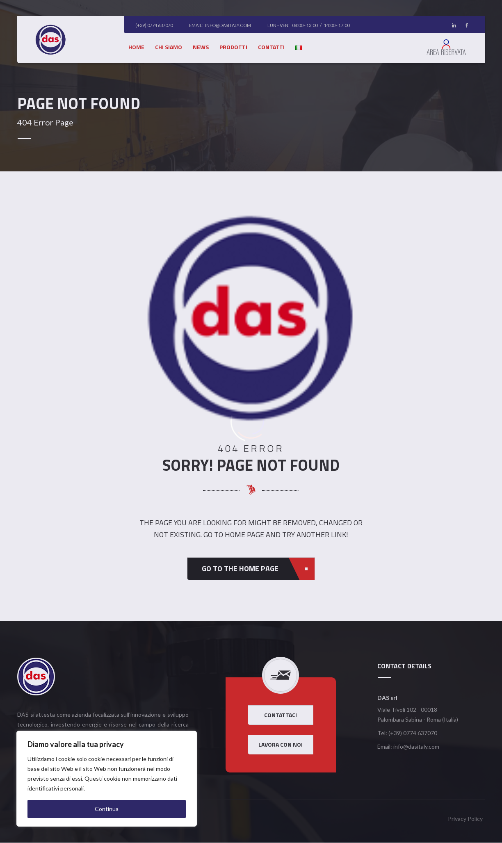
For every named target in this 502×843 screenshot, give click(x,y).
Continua (107, 808)
